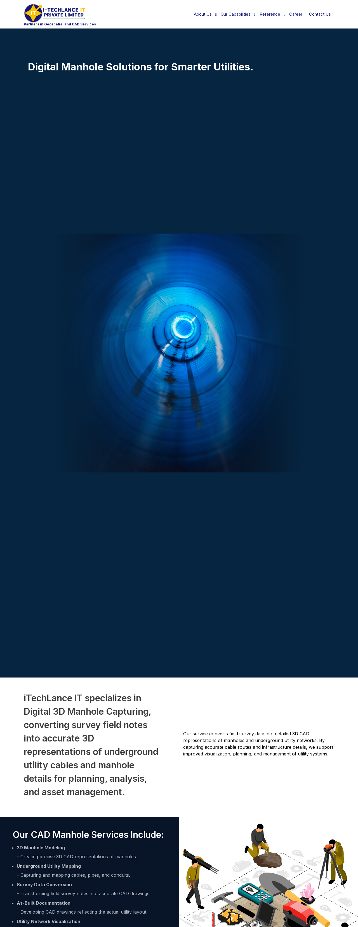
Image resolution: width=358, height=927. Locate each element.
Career (295, 14)
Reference (270, 14)
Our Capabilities (236, 14)
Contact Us (320, 14)
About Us (203, 14)
